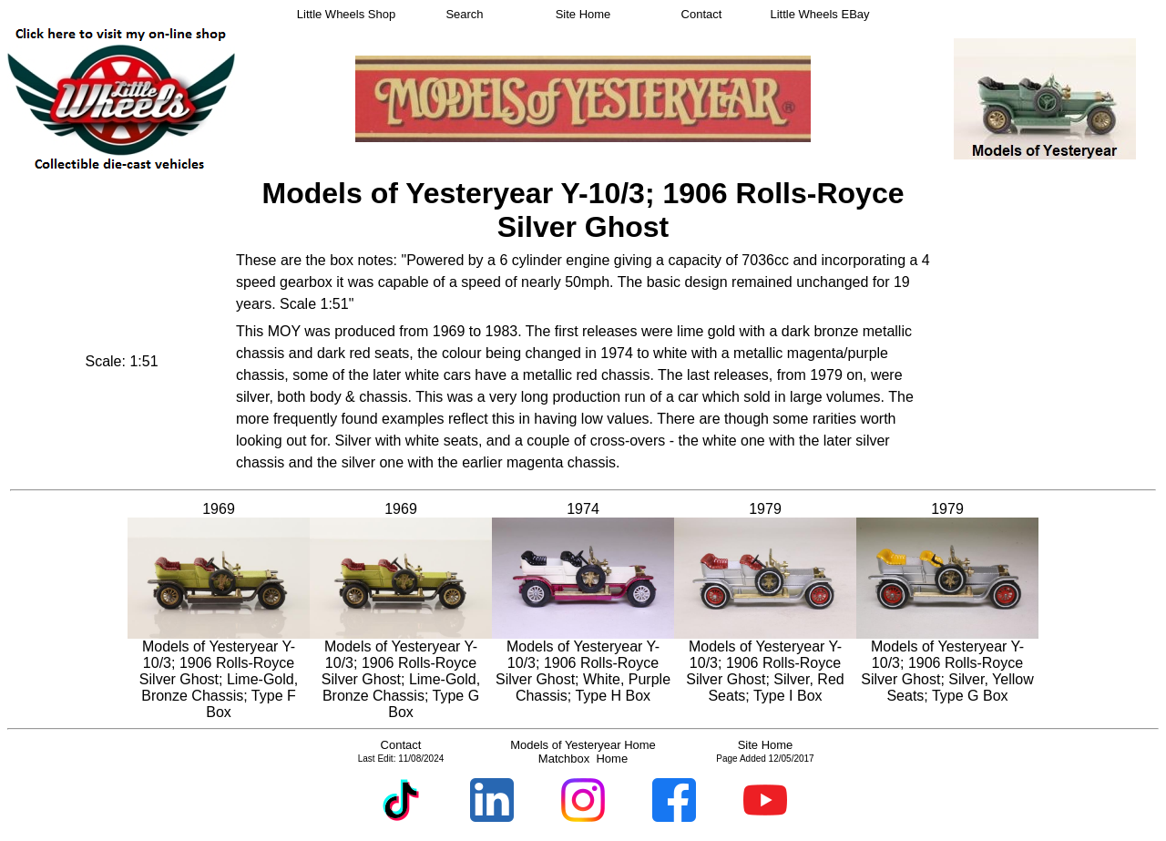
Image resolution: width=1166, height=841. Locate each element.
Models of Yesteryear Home (583, 745)
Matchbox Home (583, 758)
